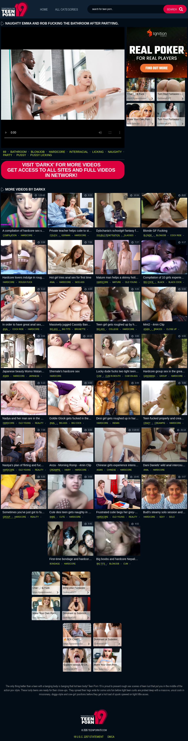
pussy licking (41, 155)
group (163, 376)
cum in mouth (113, 376)
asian (147, 329)
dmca (111, 736)
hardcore (57, 152)
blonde (148, 236)
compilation (10, 236)
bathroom (19, 152)
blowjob (37, 152)
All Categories (66, 9)
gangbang (149, 376)
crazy (147, 423)
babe (52, 517)
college (113, 329)
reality (39, 423)
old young (131, 282)
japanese (34, 376)
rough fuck (25, 282)
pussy (21, 155)
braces (158, 329)
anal (52, 282)
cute (62, 517)
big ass (54, 329)
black (161, 282)
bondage (55, 564)
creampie (160, 423)
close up (171, 329)
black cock (175, 282)
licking (98, 152)
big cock (148, 282)
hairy (67, 470)
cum (99, 376)
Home (44, 9)
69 (4, 152)
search (172, 9)
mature (116, 282)
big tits (66, 329)
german (65, 236)
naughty (115, 152)
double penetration (108, 236)
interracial (78, 152)
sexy (162, 517)
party (7, 155)
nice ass (79, 282)
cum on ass (131, 376)
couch (53, 236)
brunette (80, 329)
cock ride (176, 236)
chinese (111, 470)
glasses (128, 236)
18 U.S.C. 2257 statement (89, 736)
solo (172, 517)
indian (115, 423)
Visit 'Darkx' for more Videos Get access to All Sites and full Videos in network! (61, 170)
